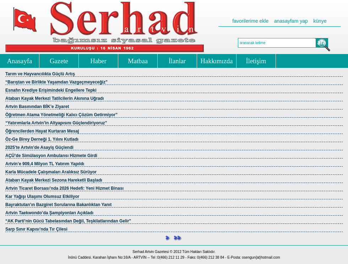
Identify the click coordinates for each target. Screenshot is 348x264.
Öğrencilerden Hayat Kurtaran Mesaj (42, 131)
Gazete (59, 61)
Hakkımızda (216, 61)
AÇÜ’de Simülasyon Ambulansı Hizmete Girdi (51, 155)
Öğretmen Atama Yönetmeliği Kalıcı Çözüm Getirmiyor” (61, 114)
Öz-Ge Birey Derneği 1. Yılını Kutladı (41, 139)
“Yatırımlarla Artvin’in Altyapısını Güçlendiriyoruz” (56, 122)
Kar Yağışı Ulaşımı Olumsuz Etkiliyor (42, 196)
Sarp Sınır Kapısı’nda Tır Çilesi (36, 229)
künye (319, 21)
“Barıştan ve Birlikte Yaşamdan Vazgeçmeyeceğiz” (56, 82)
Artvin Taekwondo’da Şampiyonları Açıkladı (49, 212)
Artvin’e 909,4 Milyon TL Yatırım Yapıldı (44, 163)
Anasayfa (19, 61)
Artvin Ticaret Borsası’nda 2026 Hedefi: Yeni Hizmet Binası (64, 188)
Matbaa (138, 61)
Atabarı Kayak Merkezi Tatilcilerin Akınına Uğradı (54, 98)
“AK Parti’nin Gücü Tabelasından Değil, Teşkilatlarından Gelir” (68, 221)
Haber (98, 61)
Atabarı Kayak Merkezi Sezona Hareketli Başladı (53, 180)
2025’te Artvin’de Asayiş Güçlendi (39, 147)
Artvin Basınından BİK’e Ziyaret (37, 106)
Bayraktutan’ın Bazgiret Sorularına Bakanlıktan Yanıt (58, 204)
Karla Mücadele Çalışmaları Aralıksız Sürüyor (51, 171)
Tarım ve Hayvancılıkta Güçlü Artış (40, 73)
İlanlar (177, 61)
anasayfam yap (291, 21)
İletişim (256, 61)
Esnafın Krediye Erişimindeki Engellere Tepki (51, 90)
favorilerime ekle (250, 21)
